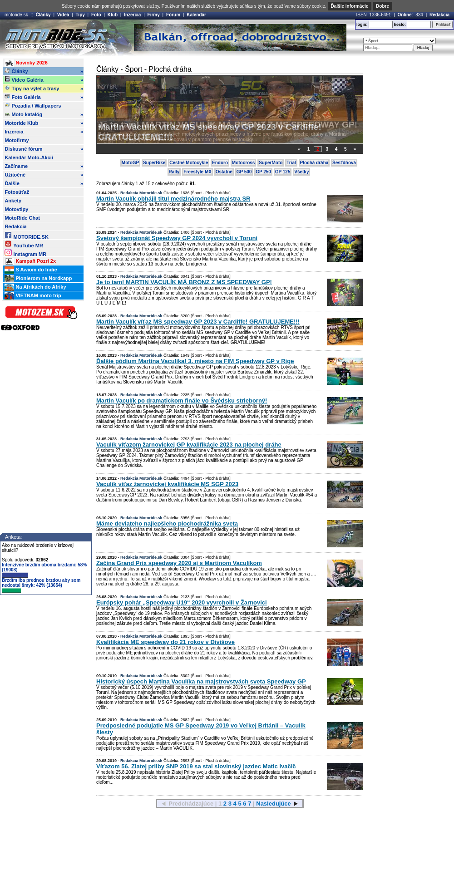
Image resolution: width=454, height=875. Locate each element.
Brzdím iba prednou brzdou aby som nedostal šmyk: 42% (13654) (41, 585)
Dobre (382, 6)
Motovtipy (16, 209)
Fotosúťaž (17, 192)
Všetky (301, 171)
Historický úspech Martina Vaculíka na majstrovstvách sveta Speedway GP (201, 681)
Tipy (79, 14)
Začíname (44, 166)
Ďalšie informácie (350, 6)
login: (362, 24)
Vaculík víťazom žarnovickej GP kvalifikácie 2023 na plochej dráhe (188, 444)
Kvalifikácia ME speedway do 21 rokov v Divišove (165, 642)
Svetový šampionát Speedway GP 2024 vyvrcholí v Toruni (176, 238)
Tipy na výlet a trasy (44, 88)
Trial (291, 162)
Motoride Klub (44, 123)
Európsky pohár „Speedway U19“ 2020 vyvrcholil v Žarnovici (181, 602)
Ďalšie (44, 183)
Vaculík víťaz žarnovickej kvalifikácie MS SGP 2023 (167, 484)
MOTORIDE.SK (26, 235)
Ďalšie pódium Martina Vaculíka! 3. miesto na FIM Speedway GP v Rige (195, 361)
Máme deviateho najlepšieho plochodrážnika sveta (167, 523)
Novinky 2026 (26, 63)
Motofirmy (17, 140)
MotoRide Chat (22, 218)
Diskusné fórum (44, 148)
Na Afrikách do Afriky (35, 287)
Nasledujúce (273, 803)
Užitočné (44, 174)
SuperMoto (270, 162)
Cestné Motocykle (188, 162)
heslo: (400, 24)
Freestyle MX (197, 171)
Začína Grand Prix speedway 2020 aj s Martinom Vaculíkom (179, 563)
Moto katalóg (44, 114)
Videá (63, 14)
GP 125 (283, 171)
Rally (174, 171)
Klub (113, 14)
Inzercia (132, 14)
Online (405, 14)
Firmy (154, 14)
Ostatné (224, 171)
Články (43, 14)
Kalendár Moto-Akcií (29, 157)
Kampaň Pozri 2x (30, 261)
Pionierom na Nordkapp (38, 278)
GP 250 (263, 171)
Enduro (220, 162)
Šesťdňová (344, 162)
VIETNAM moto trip (33, 296)
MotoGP (130, 162)
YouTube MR (24, 244)
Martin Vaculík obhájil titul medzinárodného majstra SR (173, 198)
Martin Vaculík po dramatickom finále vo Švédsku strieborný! (181, 400)
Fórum (173, 14)
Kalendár (196, 14)
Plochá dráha (314, 162)
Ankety (13, 200)
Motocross (243, 162)
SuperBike (154, 162)
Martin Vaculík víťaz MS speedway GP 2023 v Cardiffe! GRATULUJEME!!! (198, 321)
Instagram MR (25, 252)
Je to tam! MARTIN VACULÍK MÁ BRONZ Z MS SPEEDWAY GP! (227, 124)
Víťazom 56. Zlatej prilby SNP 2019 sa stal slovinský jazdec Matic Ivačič (196, 766)
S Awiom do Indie (31, 270)
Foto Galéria (44, 97)
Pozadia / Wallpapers (33, 105)
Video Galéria (44, 80)
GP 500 (244, 171)
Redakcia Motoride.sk (141, 193)
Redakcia (439, 14)
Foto (96, 14)
